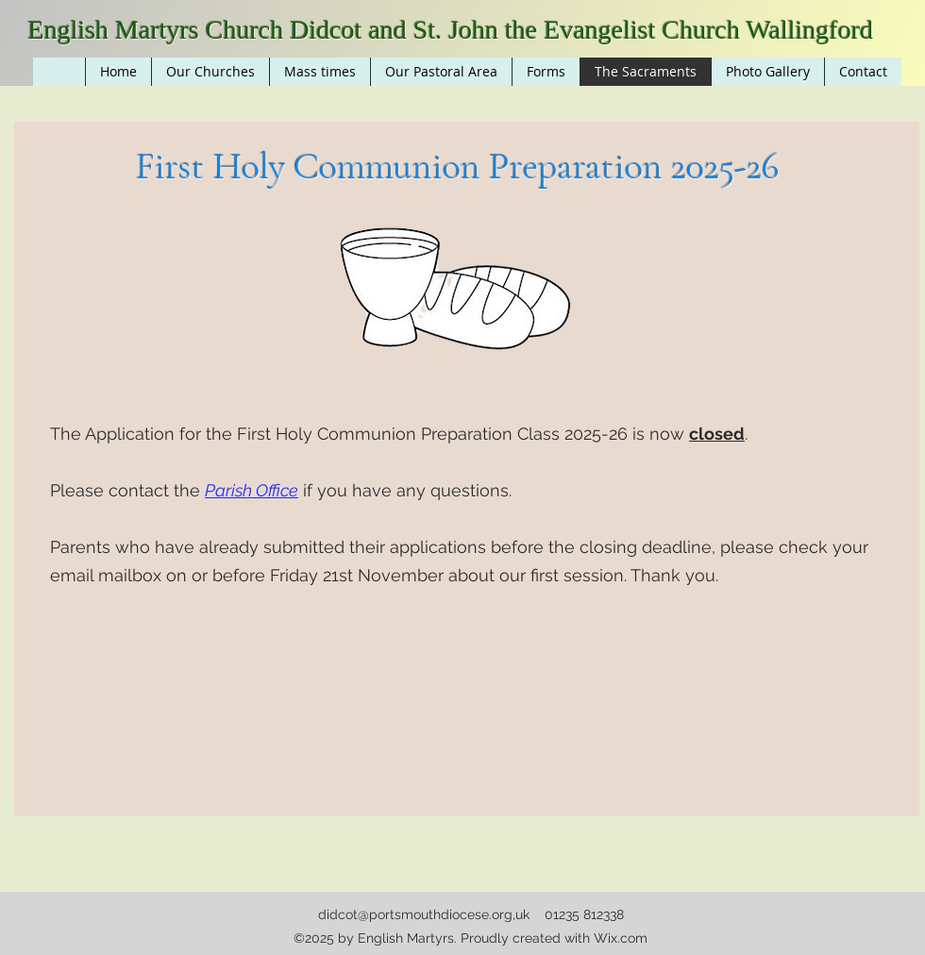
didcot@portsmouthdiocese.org (415, 914)
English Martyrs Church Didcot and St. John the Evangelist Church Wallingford (450, 29)
